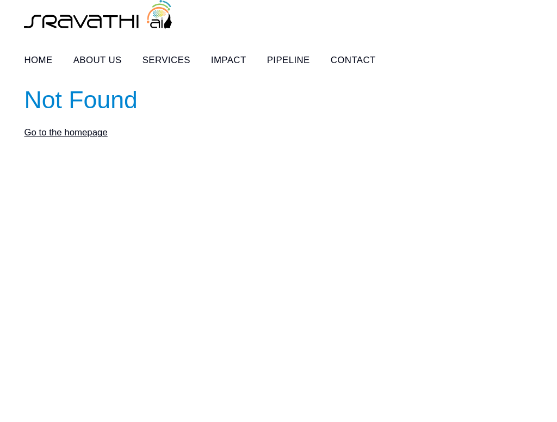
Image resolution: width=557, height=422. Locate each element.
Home (38, 60)
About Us (97, 60)
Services (166, 60)
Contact (353, 60)
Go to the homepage (65, 132)
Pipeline (288, 60)
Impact (228, 60)
